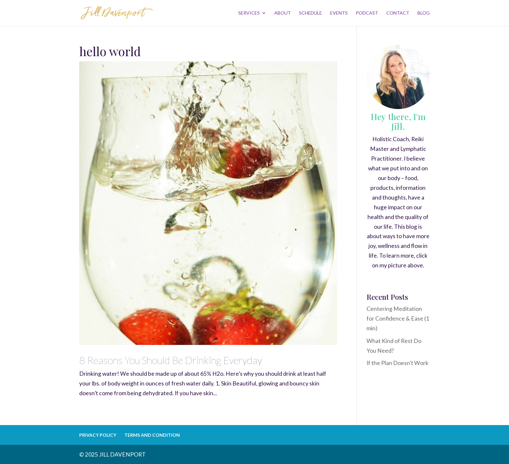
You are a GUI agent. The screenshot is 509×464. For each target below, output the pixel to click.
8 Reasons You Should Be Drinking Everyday (170, 360)
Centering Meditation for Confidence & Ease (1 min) (397, 318)
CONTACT (397, 13)
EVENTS (339, 13)
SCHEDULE (310, 13)
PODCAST (367, 13)
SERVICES (249, 13)
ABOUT (282, 13)
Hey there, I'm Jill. (398, 121)
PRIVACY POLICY (97, 435)
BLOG (423, 13)
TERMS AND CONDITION (152, 435)
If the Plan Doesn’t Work (397, 363)
